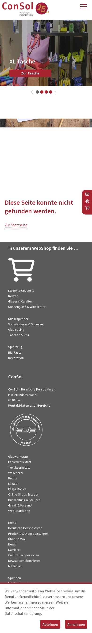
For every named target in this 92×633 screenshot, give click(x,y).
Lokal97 (13, 484)
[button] (37, 92)
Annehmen (76, 624)
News (12, 544)
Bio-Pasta (14, 352)
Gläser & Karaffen (20, 301)
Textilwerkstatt (19, 467)
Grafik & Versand (20, 505)
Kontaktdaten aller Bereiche (29, 405)
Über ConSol (17, 539)
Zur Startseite (16, 225)
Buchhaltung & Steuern (24, 500)
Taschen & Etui (18, 335)
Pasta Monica (17, 489)
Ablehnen (50, 624)
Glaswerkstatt (18, 456)
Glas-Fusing (16, 329)
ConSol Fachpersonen (23, 555)
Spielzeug (15, 347)
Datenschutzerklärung (23, 613)
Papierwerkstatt (19, 462)
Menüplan (15, 566)
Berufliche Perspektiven (25, 528)
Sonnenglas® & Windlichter (27, 307)
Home (12, 522)
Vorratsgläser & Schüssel (26, 324)
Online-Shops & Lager (23, 494)
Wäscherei (15, 473)
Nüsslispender (18, 319)
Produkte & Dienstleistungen (28, 533)
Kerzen (13, 296)
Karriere (14, 550)
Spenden (14, 578)
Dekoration (16, 358)
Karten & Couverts (21, 290)
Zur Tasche (30, 73)
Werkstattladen (19, 511)
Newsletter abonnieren (24, 561)
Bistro (12, 478)
